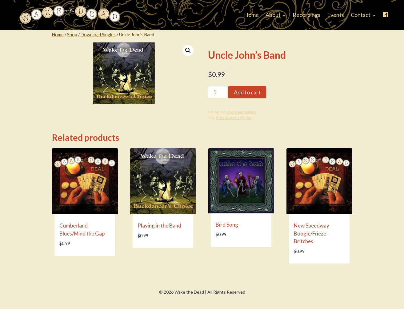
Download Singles (241, 111)
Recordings (306, 14)
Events (335, 14)
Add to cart (247, 92)
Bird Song (227, 224)
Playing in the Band (159, 225)
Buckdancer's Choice (234, 117)
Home (251, 14)
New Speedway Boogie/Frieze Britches (311, 233)
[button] (188, 50)
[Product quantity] (217, 92)
